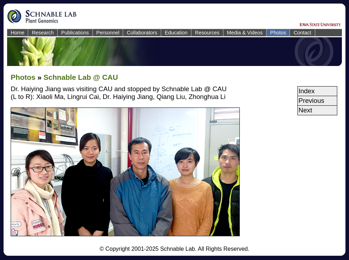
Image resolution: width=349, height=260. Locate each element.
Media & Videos (245, 32)
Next (305, 110)
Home (17, 32)
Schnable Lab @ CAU (80, 77)
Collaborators (142, 32)
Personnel (108, 32)
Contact (302, 32)
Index (306, 91)
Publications (75, 32)
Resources (207, 32)
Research (43, 32)
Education (176, 32)
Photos (278, 32)
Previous (311, 100)
